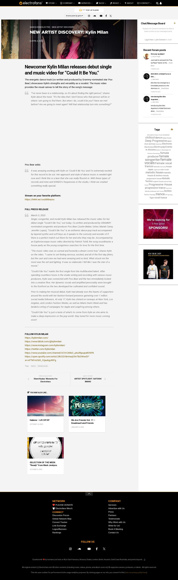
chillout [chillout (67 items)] (150, 137)
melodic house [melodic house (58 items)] (154, 172)
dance (33, 366)
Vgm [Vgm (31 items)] (152, 197)
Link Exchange (59, 526)
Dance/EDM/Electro (40, 27)
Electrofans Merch (64, 508)
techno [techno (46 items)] (168, 191)
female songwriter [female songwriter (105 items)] (157, 158)
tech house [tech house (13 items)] (160, 191)
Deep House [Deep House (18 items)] (166, 138)
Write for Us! (114, 526)
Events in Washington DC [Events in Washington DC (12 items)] (163, 150)
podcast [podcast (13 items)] (166, 181)
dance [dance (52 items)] (158, 137)
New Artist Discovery (63, 27)
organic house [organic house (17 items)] (158, 181)
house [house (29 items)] (169, 166)
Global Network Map (61, 519)
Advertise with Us (116, 508)
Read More (165, 88)
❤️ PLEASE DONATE (62, 505)
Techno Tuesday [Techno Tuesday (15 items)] (149, 195)
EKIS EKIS (156, 79)
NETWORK (58, 501)
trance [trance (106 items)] (160, 194)
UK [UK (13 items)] (166, 195)
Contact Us (113, 532)
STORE (52, 3)
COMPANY (68, 3)
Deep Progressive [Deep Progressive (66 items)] (156, 140)
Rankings (56, 532)
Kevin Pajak (156, 56)
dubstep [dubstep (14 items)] (159, 144)
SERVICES (86, 3)
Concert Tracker (59, 522)
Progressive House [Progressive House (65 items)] (160, 184)
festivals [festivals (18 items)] (156, 167)
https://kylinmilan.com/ (36, 337)
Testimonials (114, 519)
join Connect (160, 40)
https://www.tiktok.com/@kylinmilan (43, 341)
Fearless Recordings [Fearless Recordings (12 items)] (153, 153)
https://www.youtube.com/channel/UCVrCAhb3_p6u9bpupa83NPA (59, 352)
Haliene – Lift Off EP (40, 420)
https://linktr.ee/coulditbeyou (39, 199)
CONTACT (145, 3)
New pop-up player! (158, 54)
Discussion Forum (60, 515)
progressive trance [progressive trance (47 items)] (155, 187)
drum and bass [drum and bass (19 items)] (150, 144)
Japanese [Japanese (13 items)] (157, 170)
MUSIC (116, 3)
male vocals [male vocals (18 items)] (164, 170)
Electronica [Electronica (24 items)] (149, 147)
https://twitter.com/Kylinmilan (40, 349)
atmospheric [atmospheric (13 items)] (151, 135)
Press (111, 512)
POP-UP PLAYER (90, 10)
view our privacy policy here (135, 572)
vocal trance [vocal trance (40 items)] (160, 197)
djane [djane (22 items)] (169, 141)
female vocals (43, 366)
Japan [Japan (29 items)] (150, 169)
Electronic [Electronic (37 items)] (167, 143)
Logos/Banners (59, 529)
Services (112, 505)
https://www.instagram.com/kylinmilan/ (45, 345)
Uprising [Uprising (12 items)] (169, 195)
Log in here (149, 40)
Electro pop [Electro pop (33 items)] (159, 147)
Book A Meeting (115, 529)
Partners (112, 515)
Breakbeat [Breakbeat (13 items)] (166, 135)
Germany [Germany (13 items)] (163, 167)
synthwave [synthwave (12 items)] (153, 191)
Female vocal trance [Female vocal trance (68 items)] (158, 165)
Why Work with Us (117, 522)
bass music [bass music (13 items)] (159, 135)
